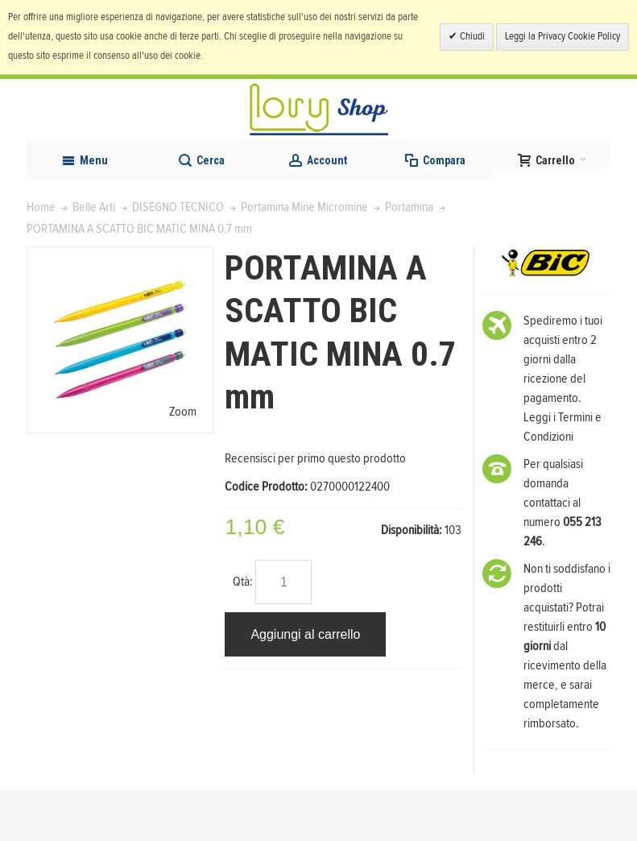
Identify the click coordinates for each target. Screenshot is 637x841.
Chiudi (471, 36)
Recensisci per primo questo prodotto (315, 508)
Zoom (182, 462)
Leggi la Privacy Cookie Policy (562, 36)
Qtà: (243, 632)
